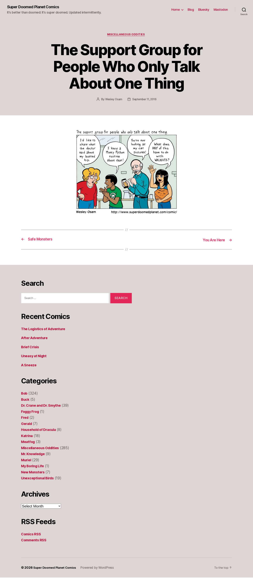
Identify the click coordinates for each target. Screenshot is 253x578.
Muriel (26, 460)
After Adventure (35, 338)
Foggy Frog (31, 412)
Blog (191, 10)
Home (175, 10)
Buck (25, 400)
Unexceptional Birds (38, 479)
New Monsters (34, 472)
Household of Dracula (40, 430)
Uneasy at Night (35, 356)
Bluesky (203, 10)
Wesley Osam (113, 100)
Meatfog (28, 442)
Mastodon (221, 10)
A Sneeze (29, 365)
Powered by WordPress (99, 568)
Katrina (27, 436)
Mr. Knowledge (34, 454)
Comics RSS (31, 534)
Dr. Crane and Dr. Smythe (43, 406)
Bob (24, 394)
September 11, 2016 (145, 100)
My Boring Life (33, 466)
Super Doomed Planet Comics (35, 7)
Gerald (27, 424)
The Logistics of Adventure (45, 329)
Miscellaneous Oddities (126, 35)
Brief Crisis (31, 347)
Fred (25, 418)
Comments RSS (34, 541)
